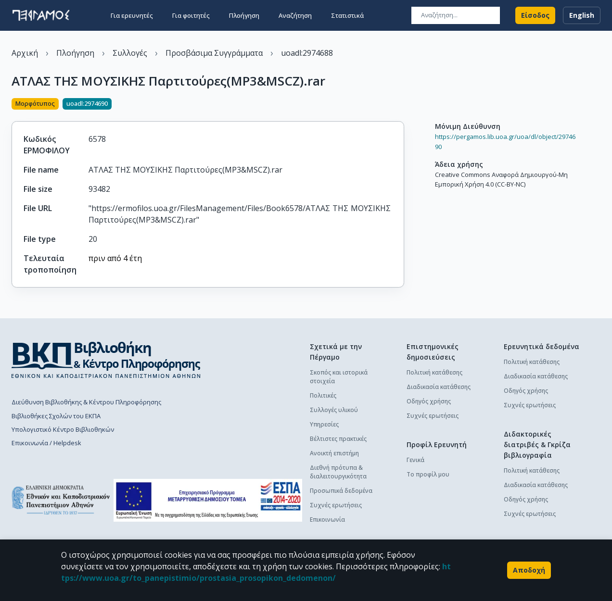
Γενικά (415, 460)
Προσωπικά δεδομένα (341, 491)
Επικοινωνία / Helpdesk (46, 442)
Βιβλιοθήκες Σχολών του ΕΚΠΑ (56, 416)
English (581, 15)
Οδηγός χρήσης (429, 401)
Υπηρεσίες (324, 424)
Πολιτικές (323, 395)
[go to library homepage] (106, 359)
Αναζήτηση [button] (295, 15)
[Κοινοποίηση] (400, 105)
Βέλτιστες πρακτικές (338, 439)
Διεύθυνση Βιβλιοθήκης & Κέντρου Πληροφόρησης (86, 402)
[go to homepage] (41, 15)
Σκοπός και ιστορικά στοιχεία (339, 376)
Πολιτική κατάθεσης (434, 372)
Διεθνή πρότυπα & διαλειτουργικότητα (338, 471)
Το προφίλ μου (428, 474)
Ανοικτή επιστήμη (334, 453)
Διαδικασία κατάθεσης (439, 387)
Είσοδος (535, 15)
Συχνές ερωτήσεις (336, 505)
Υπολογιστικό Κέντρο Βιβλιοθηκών (63, 429)
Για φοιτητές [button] (191, 15)
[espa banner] (208, 500)
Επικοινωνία (327, 519)
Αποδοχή (529, 570)
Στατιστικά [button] (347, 15)
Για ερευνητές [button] (132, 15)
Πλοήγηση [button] (244, 15)
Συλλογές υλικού (334, 410)
